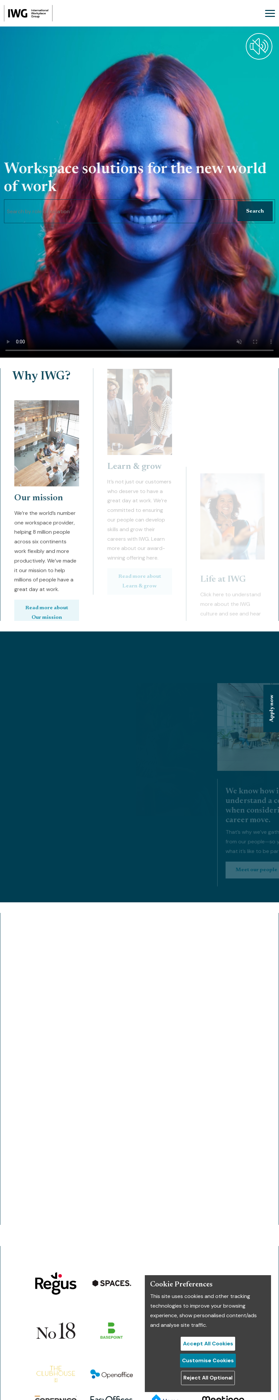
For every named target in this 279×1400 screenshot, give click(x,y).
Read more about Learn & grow (139, 538)
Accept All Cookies (208, 1343)
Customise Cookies (208, 1360)
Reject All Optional (207, 1377)
